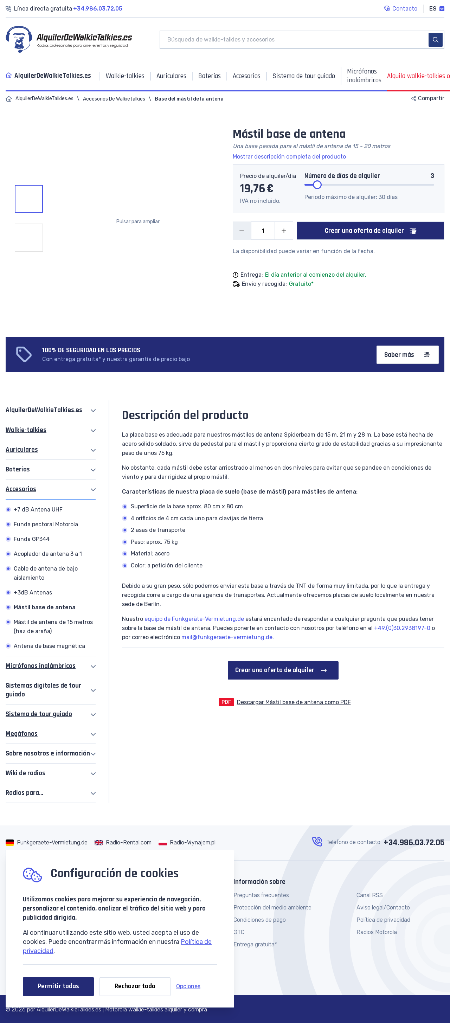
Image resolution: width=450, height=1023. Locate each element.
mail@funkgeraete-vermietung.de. (227, 637)
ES (436, 8)
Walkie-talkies (26, 430)
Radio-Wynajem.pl (193, 842)
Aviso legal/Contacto (383, 907)
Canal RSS (369, 895)
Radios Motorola (376, 932)
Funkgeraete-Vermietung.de (52, 842)
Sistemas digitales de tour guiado (43, 690)
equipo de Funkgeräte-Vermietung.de (194, 619)
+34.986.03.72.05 (413, 842)
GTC (238, 932)
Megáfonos (22, 733)
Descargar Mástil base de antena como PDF (294, 702)
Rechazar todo (135, 986)
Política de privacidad (383, 919)
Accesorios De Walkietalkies (114, 99)
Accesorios (21, 489)
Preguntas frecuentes (261, 895)
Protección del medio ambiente (272, 907)
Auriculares (22, 449)
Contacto (400, 9)
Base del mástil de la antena (189, 99)
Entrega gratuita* (255, 944)
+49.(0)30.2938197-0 (402, 628)
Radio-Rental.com (129, 842)
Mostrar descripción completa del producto (289, 156)
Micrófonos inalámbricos (41, 666)
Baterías (18, 469)
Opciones (188, 986)
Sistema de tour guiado (39, 714)
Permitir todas (58, 986)
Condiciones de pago (259, 919)
